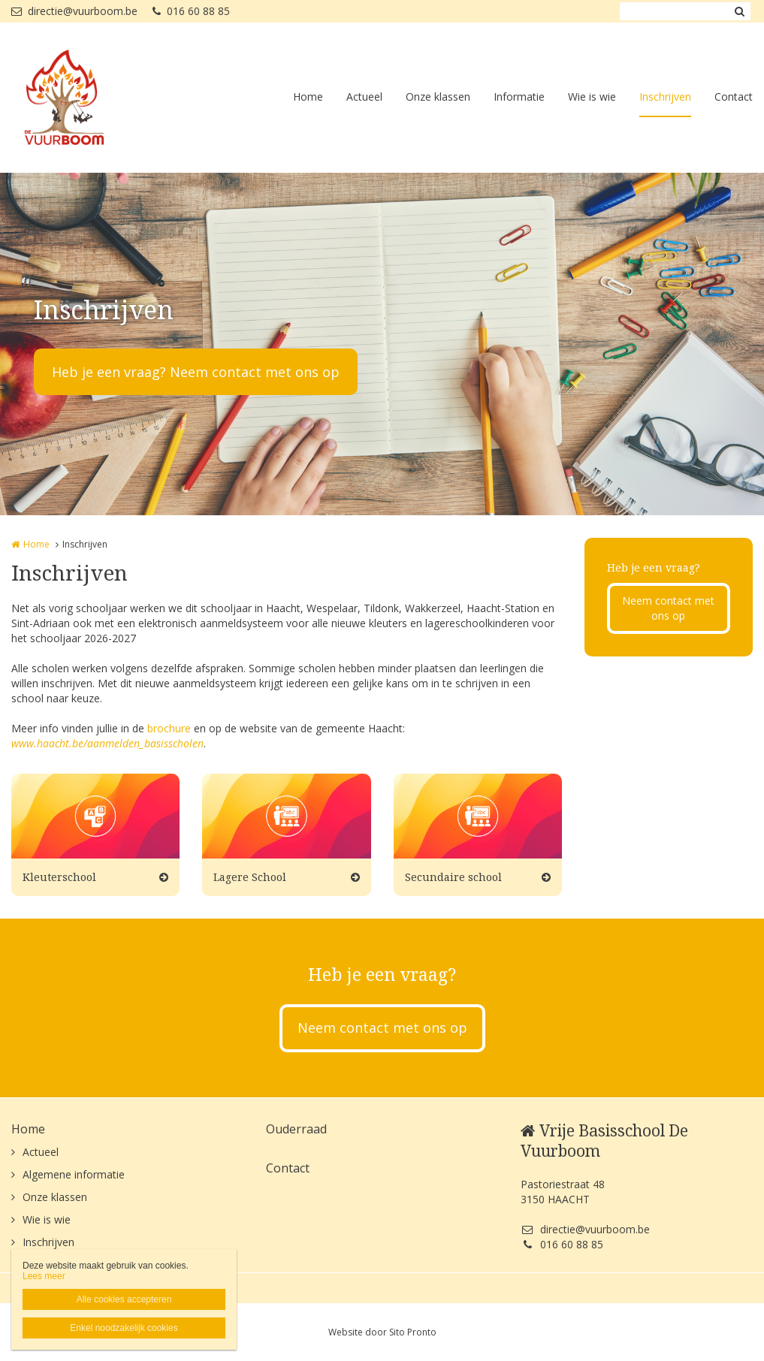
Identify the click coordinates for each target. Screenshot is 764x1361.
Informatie (519, 96)
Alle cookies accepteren (124, 1299)
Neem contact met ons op (668, 608)
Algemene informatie (74, 1174)
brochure (169, 728)
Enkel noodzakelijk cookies (123, 1328)
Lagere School (249, 877)
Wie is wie (592, 96)
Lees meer (44, 1276)
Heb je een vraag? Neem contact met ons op (196, 372)
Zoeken (739, 11)
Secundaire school (453, 877)
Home (308, 96)
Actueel (364, 96)
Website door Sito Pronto (382, 1332)
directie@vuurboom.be (74, 11)
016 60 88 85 (191, 11)
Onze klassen (438, 96)
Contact (733, 96)
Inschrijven (665, 96)
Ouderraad (296, 1129)
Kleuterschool (59, 877)
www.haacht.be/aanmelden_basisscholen (107, 743)
